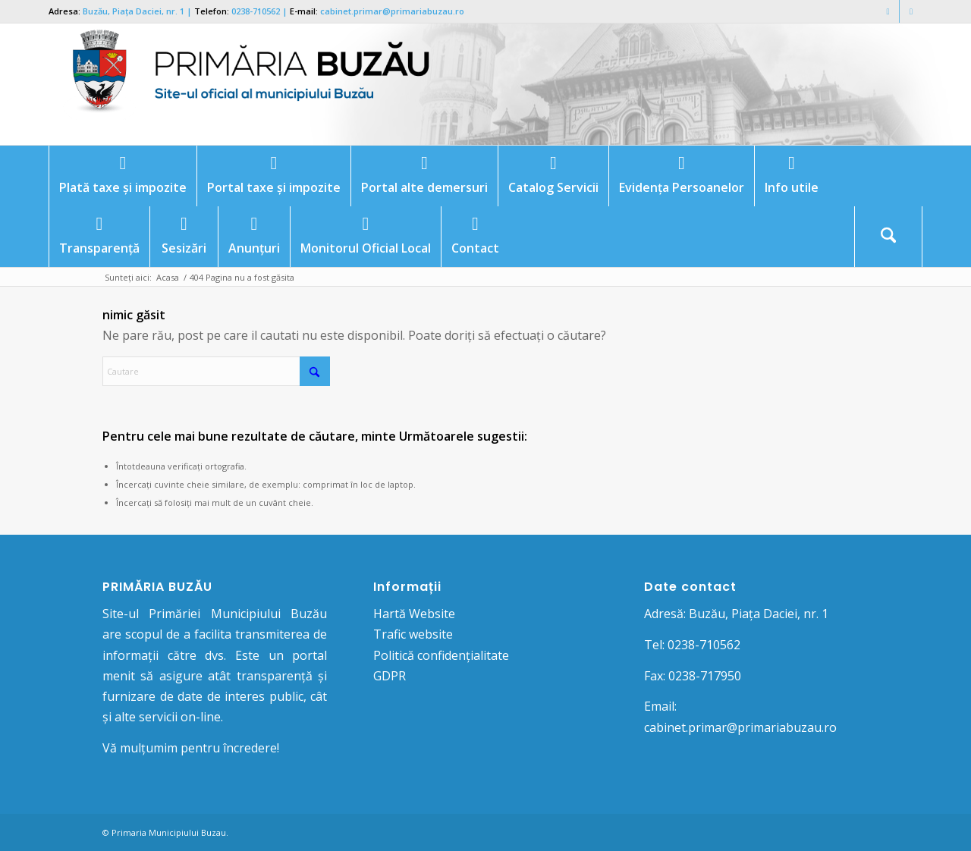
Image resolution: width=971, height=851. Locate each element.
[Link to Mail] (911, 11)
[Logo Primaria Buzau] (242, 84)
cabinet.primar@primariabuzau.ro (392, 11)
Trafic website (413, 634)
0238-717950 (704, 675)
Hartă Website (414, 613)
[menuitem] (122, 176)
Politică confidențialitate (441, 655)
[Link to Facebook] (888, 11)
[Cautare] (888, 236)
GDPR (389, 675)
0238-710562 (255, 11)
